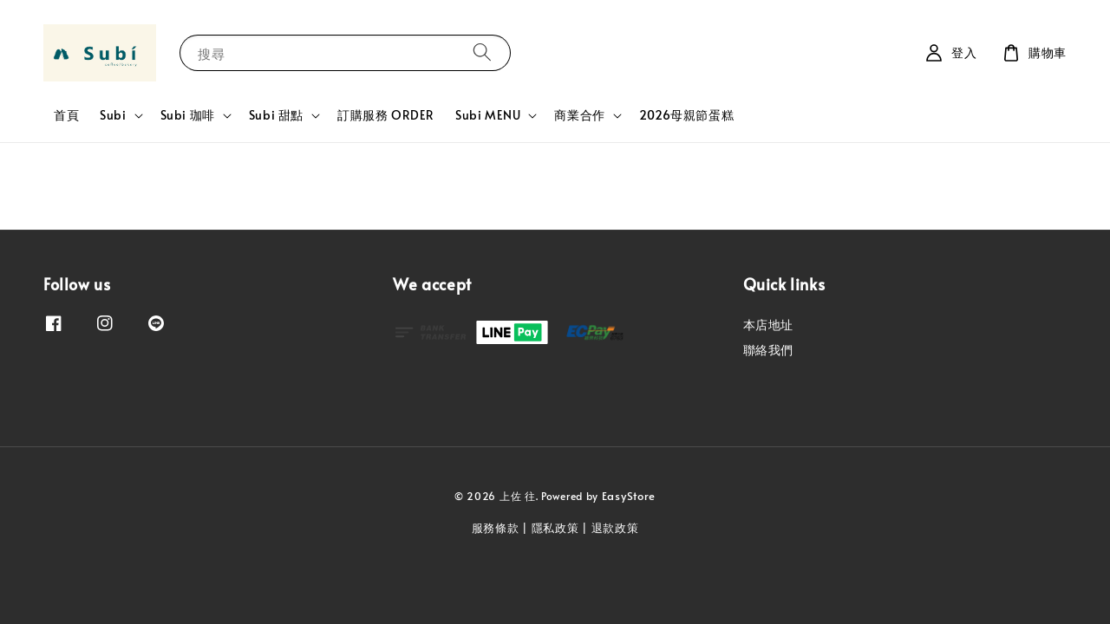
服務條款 (495, 528)
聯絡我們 (768, 349)
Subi (113, 115)
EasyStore (629, 496)
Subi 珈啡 (187, 115)
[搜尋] (482, 52)
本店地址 (768, 325)
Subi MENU (487, 115)
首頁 (66, 115)
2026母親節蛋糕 (686, 115)
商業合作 (579, 115)
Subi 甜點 (276, 115)
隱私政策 (555, 528)
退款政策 (615, 528)
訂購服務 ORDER (385, 115)
